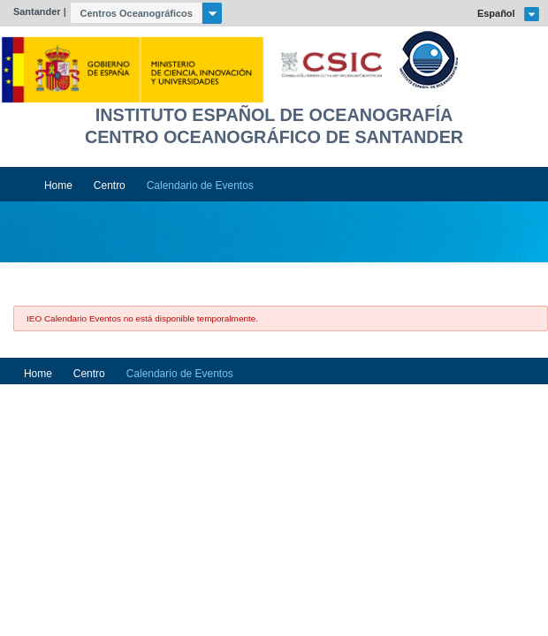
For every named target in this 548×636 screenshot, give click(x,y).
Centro (110, 185)
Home (58, 185)
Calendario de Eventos (200, 185)
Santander (37, 11)
